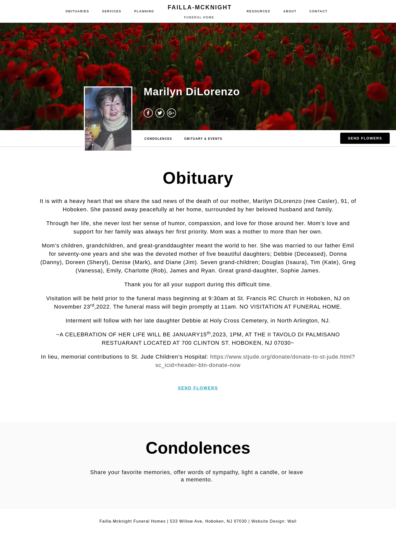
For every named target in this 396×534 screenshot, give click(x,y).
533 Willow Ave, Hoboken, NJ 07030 (208, 521)
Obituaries (77, 11)
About (290, 11)
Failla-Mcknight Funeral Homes (133, 521)
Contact (318, 11)
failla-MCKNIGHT (200, 7)
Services (111, 11)
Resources (258, 11)
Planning (144, 11)
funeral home (199, 17)
